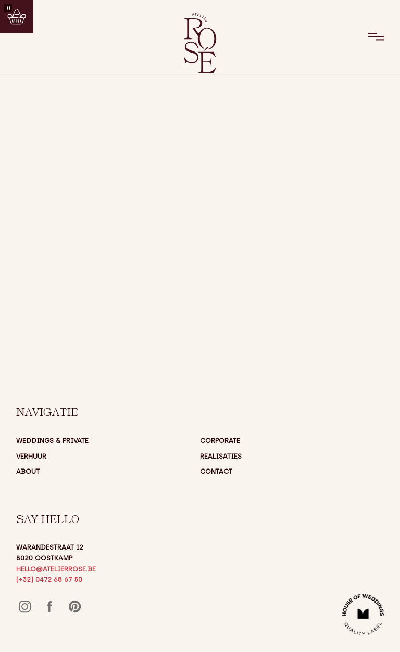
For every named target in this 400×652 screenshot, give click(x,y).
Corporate (220, 441)
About (28, 471)
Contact (216, 471)
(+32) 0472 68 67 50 (49, 579)
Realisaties (221, 456)
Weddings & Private (52, 441)
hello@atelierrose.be (56, 569)
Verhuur (31, 456)
